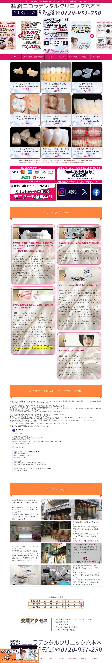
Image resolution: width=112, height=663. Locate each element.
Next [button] (92, 36)
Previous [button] (20, 36)
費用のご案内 (39, 658)
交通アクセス (29, 621)
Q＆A (50, 658)
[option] (56, 35)
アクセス (61, 658)
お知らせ (83, 658)
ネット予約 (94, 658)
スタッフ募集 (72, 658)
